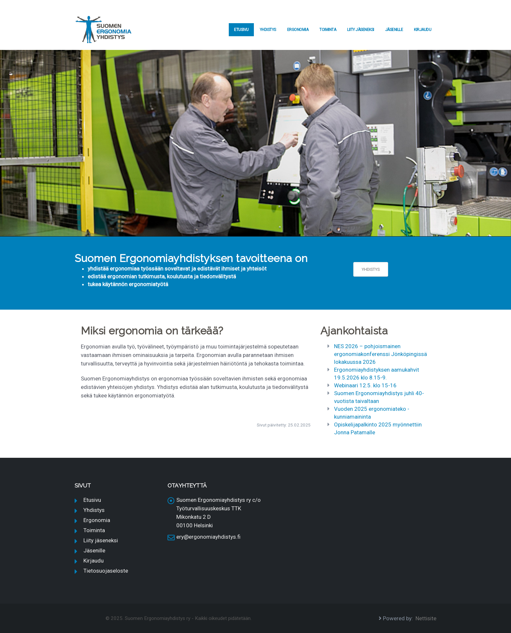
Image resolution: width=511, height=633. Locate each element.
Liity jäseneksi (360, 29)
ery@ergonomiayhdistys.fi (208, 536)
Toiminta (327, 29)
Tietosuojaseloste (105, 570)
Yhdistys (268, 29)
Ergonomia (298, 29)
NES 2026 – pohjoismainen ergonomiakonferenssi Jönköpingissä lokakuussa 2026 (380, 354)
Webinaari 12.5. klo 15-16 (365, 385)
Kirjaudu (422, 29)
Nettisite (426, 618)
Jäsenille (394, 29)
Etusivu (241, 29)
